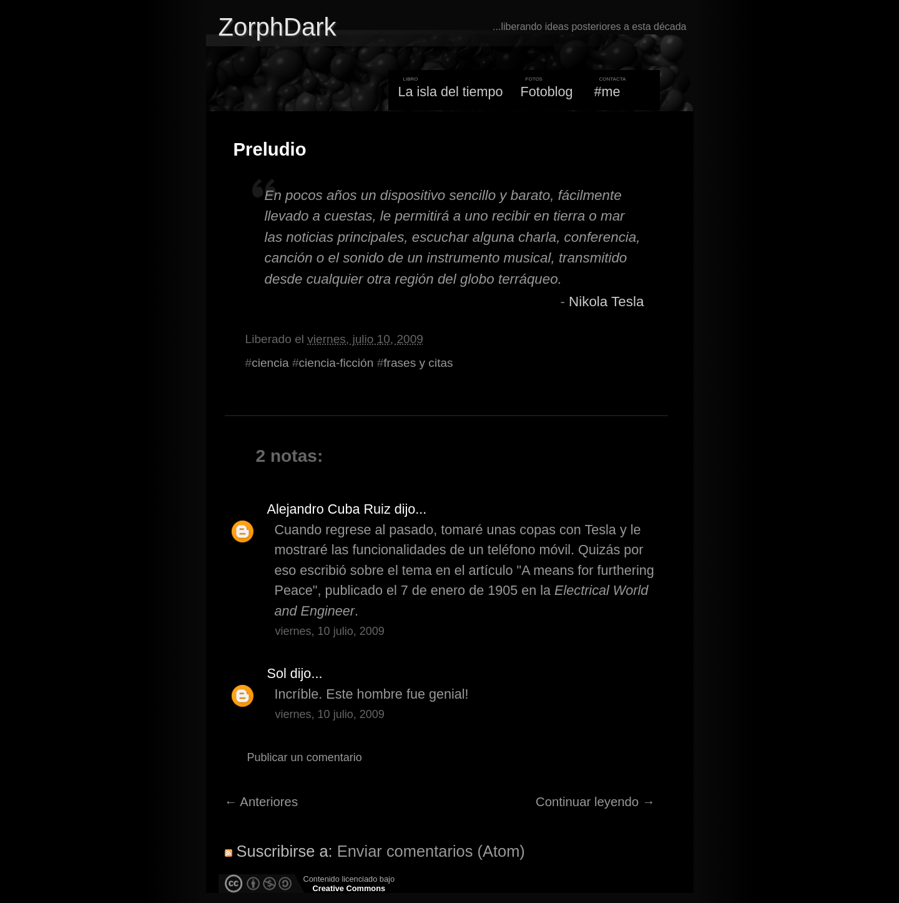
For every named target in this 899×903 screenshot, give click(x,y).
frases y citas (418, 362)
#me (607, 91)
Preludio (270, 149)
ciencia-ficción (336, 362)
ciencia (270, 362)
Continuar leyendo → (595, 802)
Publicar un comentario (304, 757)
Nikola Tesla (606, 301)
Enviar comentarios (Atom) (431, 851)
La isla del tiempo (450, 91)
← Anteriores (261, 802)
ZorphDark (278, 27)
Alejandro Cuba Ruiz (329, 509)
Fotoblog (547, 91)
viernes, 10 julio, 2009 (330, 631)
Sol (277, 673)
